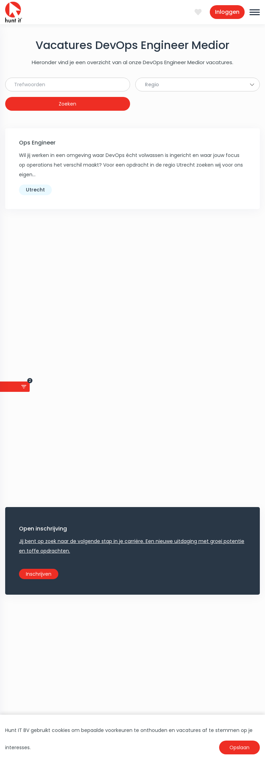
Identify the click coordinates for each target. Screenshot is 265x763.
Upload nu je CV (90, 601)
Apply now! (133, 539)
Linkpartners (174, 640)
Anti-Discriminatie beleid (189, 620)
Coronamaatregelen (184, 630)
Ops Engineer (37, 143)
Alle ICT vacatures (93, 630)
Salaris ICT (83, 620)
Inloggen (227, 12)
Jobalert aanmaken (95, 611)
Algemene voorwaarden (189, 601)
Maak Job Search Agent (132, 324)
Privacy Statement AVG (188, 591)
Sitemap (170, 649)
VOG (76, 640)
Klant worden (87, 591)
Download (172, 611)
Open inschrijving (43, 241)
